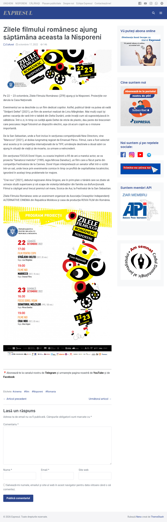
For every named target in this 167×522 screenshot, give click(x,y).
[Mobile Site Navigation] (161, 13)
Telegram (50, 372)
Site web (84, 469)
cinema (18, 391)
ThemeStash (157, 516)
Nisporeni (38, 391)
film (27, 391)
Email (45, 469)
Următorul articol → (100, 398)
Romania (51, 391)
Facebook (9, 376)
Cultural (10, 44)
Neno (139, 516)
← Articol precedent (14, 398)
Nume (7, 469)
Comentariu (11, 424)
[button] (153, 13)
